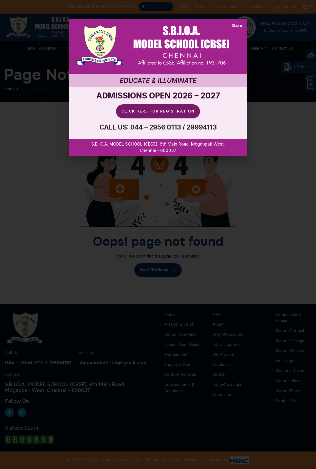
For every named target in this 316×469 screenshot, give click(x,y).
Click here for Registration (158, 111)
